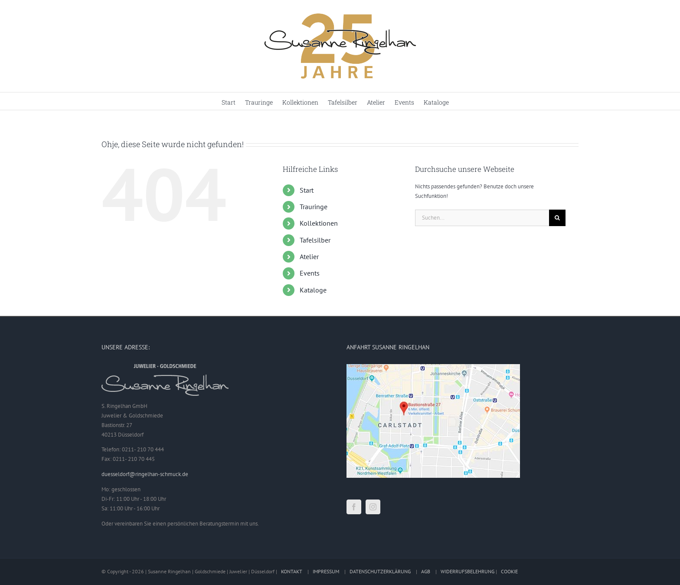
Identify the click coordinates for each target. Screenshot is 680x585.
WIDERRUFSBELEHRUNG (467, 571)
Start (307, 190)
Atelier (309, 256)
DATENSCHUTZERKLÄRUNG (380, 571)
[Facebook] (354, 507)
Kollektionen (319, 223)
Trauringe (313, 206)
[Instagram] (373, 507)
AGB (425, 571)
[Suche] (557, 218)
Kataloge (313, 290)
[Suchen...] (482, 218)
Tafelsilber (315, 240)
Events (310, 273)
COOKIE (509, 571)
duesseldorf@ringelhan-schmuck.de (144, 474)
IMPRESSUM (326, 571)
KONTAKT (291, 571)
